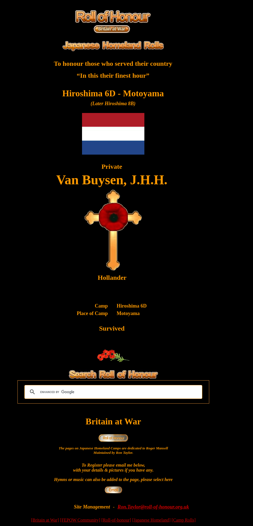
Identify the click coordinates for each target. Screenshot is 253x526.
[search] (112, 392)
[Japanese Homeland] (151, 520)
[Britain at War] (45, 520)
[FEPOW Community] (80, 520)
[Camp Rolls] (184, 520)
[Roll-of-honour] (116, 520)
